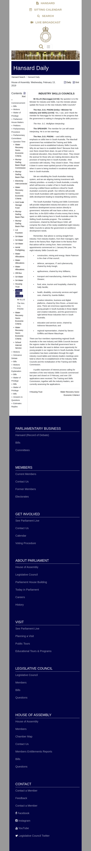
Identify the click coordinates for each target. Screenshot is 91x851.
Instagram (22, 820)
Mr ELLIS (21, 300)
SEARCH (45, 15)
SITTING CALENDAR (45, 9)
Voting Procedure (25, 543)
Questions (21, 697)
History (19, 604)
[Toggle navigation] (48, 46)
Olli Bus (18, 273)
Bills (17, 442)
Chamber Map (23, 736)
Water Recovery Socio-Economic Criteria (19, 150)
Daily (68, 82)
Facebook (22, 813)
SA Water (19, 236)
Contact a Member (26, 790)
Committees (22, 450)
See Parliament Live (27, 520)
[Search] (42, 47)
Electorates (22, 496)
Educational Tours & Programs (33, 651)
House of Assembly (26, 567)
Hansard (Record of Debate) (32, 435)
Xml (76, 82)
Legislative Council (26, 574)
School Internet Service (18, 345)
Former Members (25, 489)
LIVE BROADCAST (45, 22)
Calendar (20, 535)
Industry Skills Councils (18, 293)
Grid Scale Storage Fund (19, 205)
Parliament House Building (31, 582)
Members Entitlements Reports (33, 751)
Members (20, 682)
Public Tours (22, 643)
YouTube (22, 828)
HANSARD (45, 3)
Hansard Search (18, 77)
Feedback (21, 798)
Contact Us (22, 481)
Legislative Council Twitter (32, 835)
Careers (20, 597)
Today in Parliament (27, 589)
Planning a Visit (24, 636)
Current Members (25, 474)
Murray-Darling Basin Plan (19, 174)
